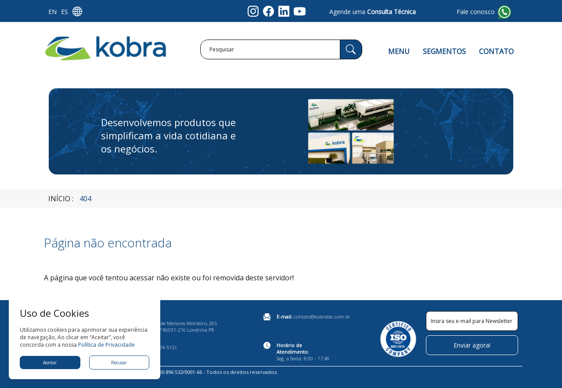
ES (64, 11)
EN (52, 11)
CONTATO (496, 51)
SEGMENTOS (444, 51)
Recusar (119, 362)
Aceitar (50, 362)
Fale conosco (476, 11)
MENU (399, 51)
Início (59, 198)
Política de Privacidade (106, 344)
